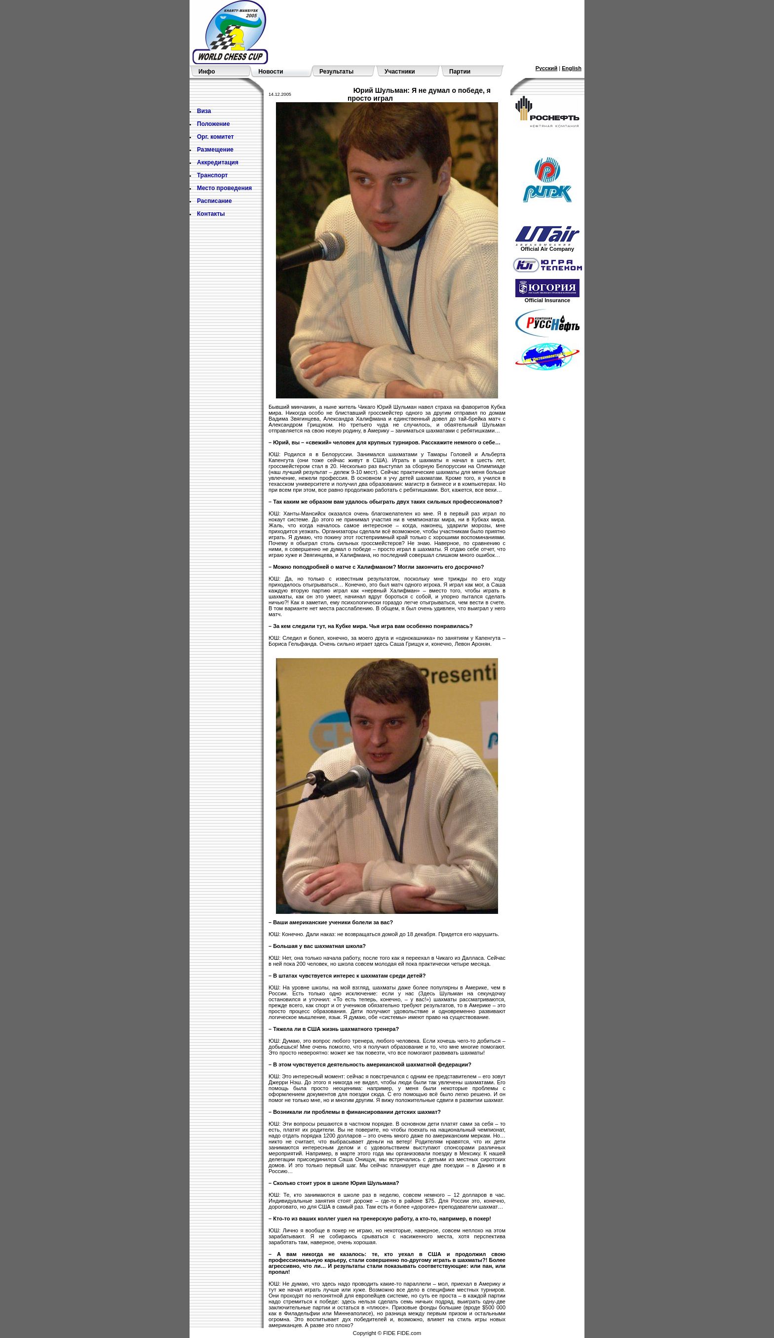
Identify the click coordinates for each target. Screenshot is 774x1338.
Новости (270, 71)
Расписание (214, 200)
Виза (204, 111)
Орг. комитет (215, 136)
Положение (213, 123)
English (571, 68)
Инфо (206, 71)
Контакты (211, 213)
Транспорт (212, 175)
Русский (546, 68)
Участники (400, 71)
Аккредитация (217, 162)
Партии (459, 71)
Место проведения (224, 188)
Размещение (215, 149)
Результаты (336, 71)
